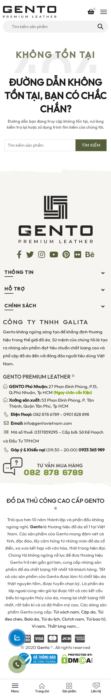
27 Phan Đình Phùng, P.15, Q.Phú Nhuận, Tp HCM (53, 389)
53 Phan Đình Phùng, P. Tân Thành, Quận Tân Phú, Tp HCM (51, 403)
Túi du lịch (50, 619)
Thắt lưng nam (61, 626)
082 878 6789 (46, 414)
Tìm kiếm (100, 27)
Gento (43, 647)
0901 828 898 (76, 414)
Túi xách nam (66, 612)
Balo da (31, 619)
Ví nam (38, 626)
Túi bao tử (95, 619)
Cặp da (88, 612)
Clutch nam (73, 619)
